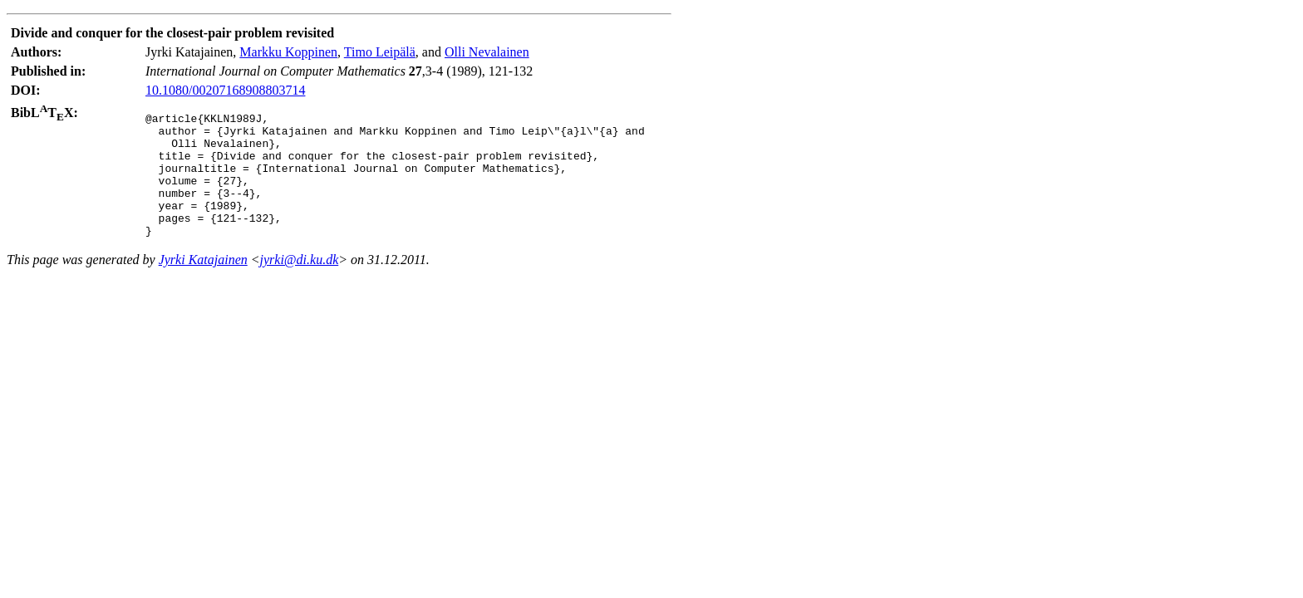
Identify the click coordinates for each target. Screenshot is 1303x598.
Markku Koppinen (288, 52)
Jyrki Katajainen (203, 284)
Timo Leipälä (379, 52)
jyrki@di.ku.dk (299, 284)
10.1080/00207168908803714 (225, 90)
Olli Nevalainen (487, 52)
